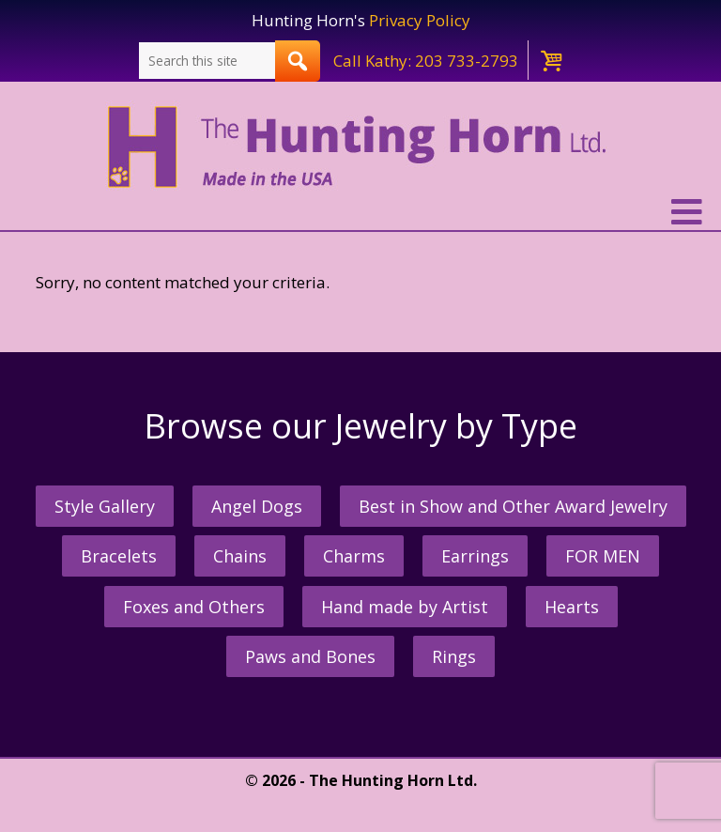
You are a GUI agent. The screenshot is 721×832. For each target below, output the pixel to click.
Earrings (475, 556)
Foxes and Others (194, 606)
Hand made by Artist (404, 606)
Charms (354, 556)
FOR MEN (602, 556)
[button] (360, 212)
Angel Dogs (256, 506)
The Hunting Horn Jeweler (361, 147)
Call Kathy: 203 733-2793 (425, 60)
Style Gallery (104, 506)
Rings (454, 656)
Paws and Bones (310, 656)
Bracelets (119, 556)
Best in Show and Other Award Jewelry (513, 506)
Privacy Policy (419, 20)
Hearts (572, 606)
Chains (240, 556)
